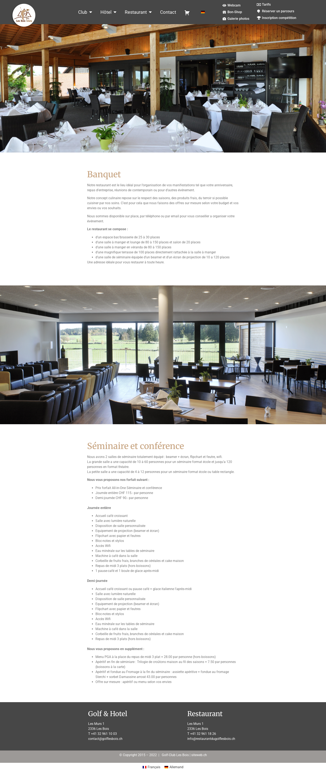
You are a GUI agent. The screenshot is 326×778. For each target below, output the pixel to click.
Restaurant (138, 12)
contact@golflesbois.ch (105, 739)
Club (85, 12)
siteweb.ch (199, 755)
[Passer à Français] (151, 767)
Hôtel (108, 12)
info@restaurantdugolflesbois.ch (211, 739)
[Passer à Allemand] (203, 12)
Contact (168, 12)
